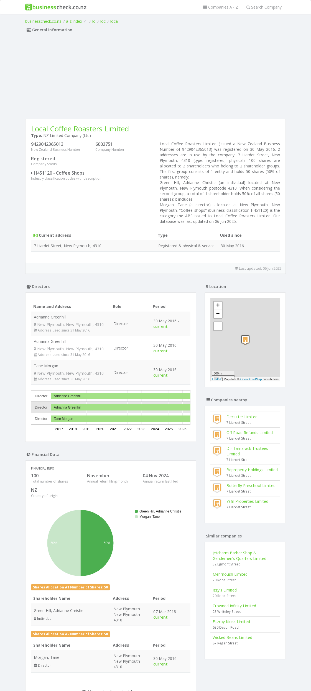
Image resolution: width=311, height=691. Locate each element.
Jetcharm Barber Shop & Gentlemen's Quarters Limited (239, 555)
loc (103, 21)
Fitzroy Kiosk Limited (231, 621)
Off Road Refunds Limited (249, 432)
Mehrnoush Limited (230, 574)
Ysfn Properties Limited (247, 501)
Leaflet (216, 379)
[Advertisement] (155, 77)
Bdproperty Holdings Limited (252, 469)
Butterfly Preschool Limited (251, 485)
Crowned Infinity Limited (234, 605)
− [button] (218, 314)
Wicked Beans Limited (232, 637)
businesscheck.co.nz (43, 21)
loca (114, 21)
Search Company (264, 7)
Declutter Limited (242, 416)
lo (94, 21)
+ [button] (218, 306)
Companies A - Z (220, 7)
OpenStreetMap (251, 379)
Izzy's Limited (225, 590)
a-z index (74, 21)
